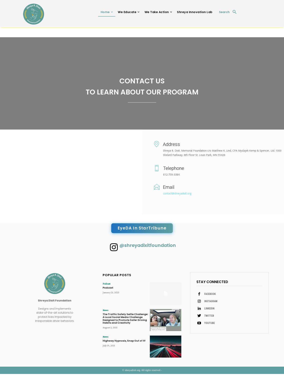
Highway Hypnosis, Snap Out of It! (124, 355)
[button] (229, 12)
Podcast (106, 299)
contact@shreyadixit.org (177, 205)
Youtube (209, 338)
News (105, 325)
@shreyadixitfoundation (149, 259)
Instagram (210, 316)
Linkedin (209, 324)
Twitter (209, 331)
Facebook (210, 309)
